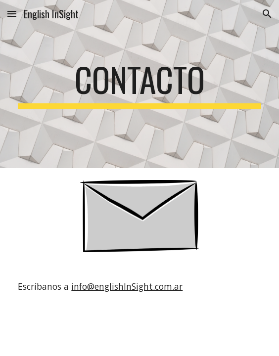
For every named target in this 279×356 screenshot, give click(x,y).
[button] (12, 13)
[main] (139, 84)
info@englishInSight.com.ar (127, 286)
